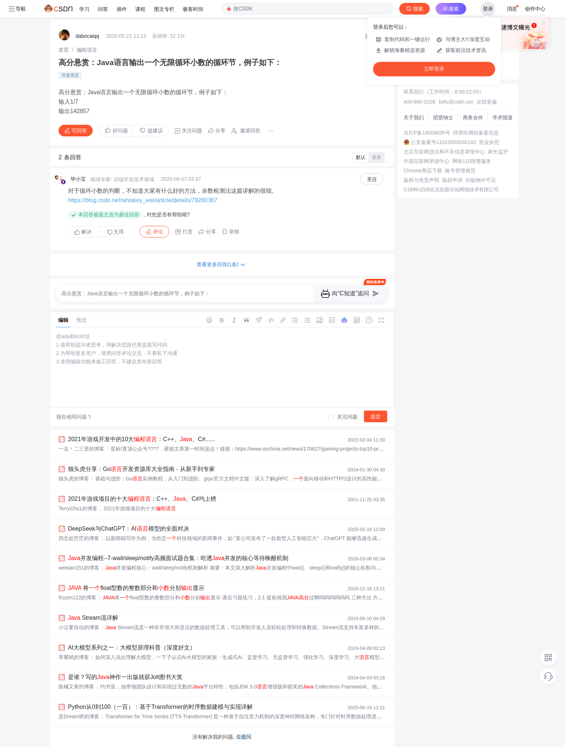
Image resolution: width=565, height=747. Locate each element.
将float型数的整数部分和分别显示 (136, 588)
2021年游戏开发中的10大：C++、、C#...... (141, 439)
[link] (64, 50)
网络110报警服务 (471, 161)
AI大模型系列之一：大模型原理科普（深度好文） (132, 647)
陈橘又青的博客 (76, 687)
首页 (64, 50)
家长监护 (498, 152)
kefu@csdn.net (456, 102)
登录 (488, 9)
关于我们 (414, 117)
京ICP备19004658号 (427, 133)
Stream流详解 (93, 618)
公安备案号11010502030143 (443, 142)
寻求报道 (502, 117)
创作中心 (535, 9)
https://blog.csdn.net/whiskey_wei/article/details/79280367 (142, 200)
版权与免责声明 (421, 180)
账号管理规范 (460, 170)
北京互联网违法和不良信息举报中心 (444, 152)
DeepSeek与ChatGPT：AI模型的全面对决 (128, 529)
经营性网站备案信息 (476, 133)
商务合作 (473, 117)
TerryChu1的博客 (78, 508)
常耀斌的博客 (74, 657)
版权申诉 (452, 180)
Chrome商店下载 (423, 170)
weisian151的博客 (79, 568)
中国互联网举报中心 (426, 161)
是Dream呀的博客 (79, 716)
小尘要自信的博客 (79, 627)
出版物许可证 (480, 180)
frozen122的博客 (77, 597)
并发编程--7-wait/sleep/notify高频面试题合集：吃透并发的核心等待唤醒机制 (178, 558)
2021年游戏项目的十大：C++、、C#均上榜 (142, 499)
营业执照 (489, 142)
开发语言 (70, 75)
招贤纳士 (443, 117)
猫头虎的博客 (74, 479)
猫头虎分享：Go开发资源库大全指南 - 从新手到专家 (141, 469)
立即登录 (434, 69)
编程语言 (87, 50)
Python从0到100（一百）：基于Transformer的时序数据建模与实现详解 (160, 707)
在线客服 (487, 102)
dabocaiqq (87, 36)
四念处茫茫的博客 (79, 538)
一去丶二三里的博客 (81, 449)
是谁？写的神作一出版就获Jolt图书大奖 (125, 677)
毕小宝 (78, 179)
